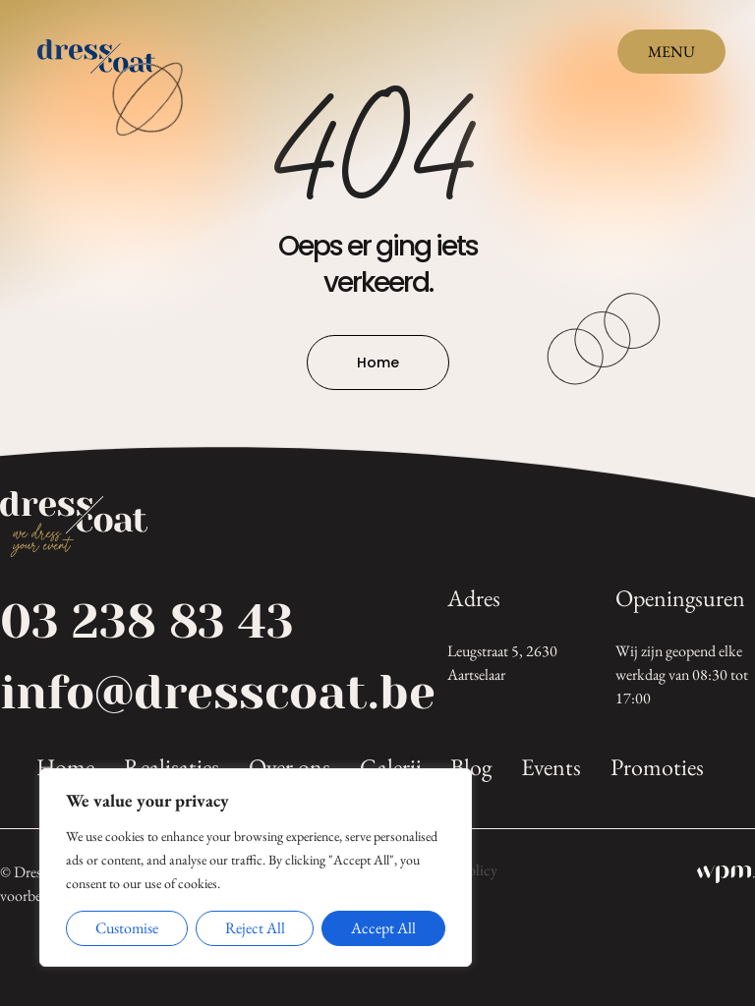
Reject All (255, 928)
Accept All (383, 928)
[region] (255, 867)
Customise (126, 928)
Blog (471, 767)
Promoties (657, 767)
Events (551, 767)
